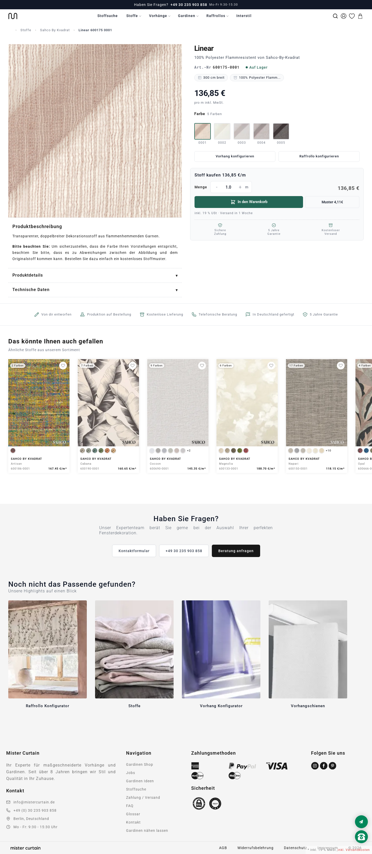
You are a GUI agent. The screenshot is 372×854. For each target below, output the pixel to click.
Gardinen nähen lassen (147, 830)
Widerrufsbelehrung (255, 848)
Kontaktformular (134, 551)
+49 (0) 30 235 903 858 (35, 810)
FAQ (130, 806)
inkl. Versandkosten (354, 850)
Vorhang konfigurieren (235, 156)
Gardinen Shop (139, 764)
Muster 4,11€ (332, 202)
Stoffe (132, 16)
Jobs (130, 773)
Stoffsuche (107, 16)
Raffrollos (215, 16)
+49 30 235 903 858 (189, 5)
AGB (223, 848)
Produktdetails (27, 275)
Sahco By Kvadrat (55, 30)
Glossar (133, 814)
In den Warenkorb (248, 202)
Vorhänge (158, 16)
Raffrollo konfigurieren (319, 156)
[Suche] (335, 16)
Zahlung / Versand (143, 797)
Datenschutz (295, 848)
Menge (277, 187)
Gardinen (186, 16)
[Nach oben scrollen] (361, 845)
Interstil (244, 16)
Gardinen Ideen (140, 781)
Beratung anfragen (236, 551)
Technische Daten (31, 289)
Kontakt (133, 822)
